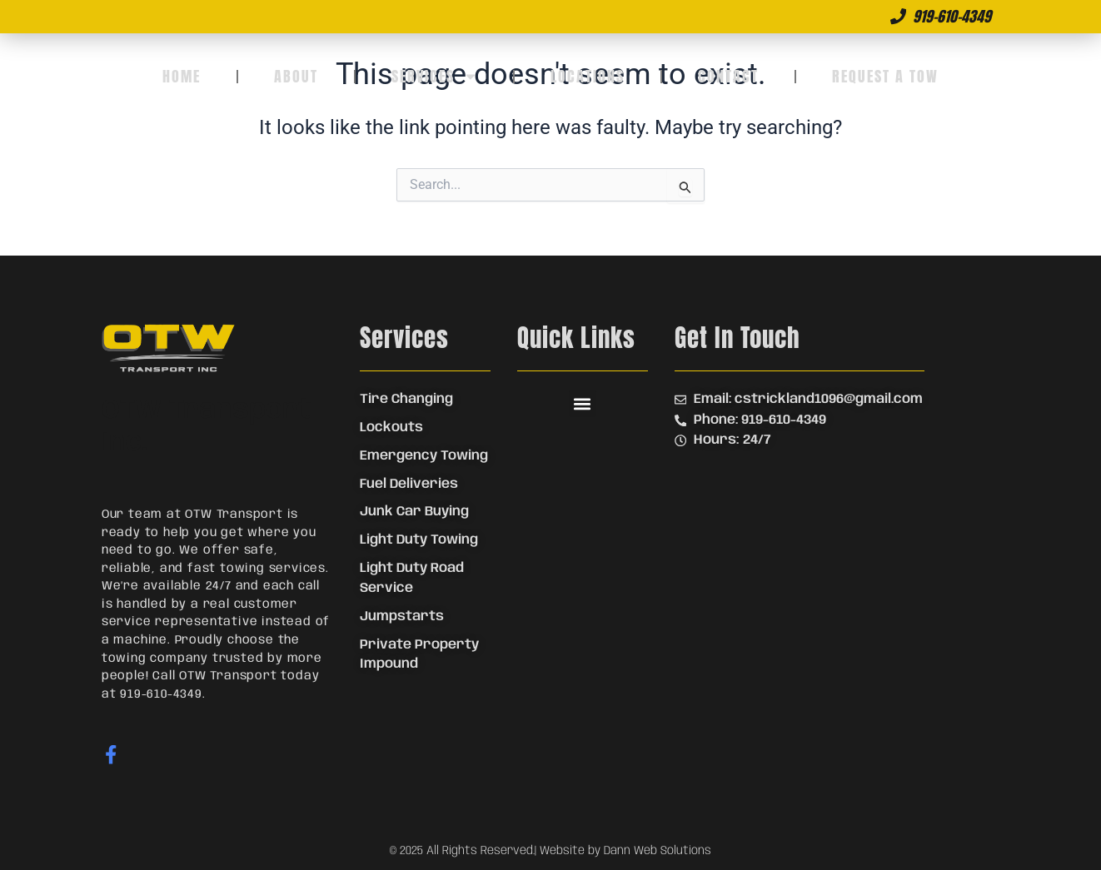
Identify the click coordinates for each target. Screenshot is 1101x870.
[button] (582, 403)
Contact (728, 76)
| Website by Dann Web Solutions (623, 851)
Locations (587, 76)
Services (434, 76)
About (296, 76)
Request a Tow (885, 76)
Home (181, 76)
